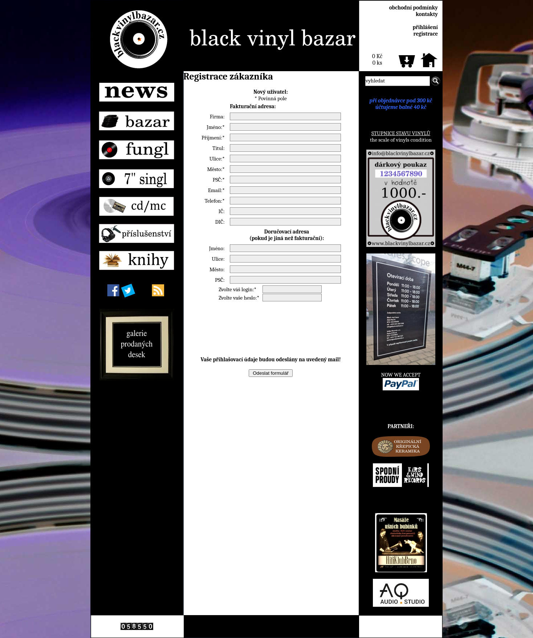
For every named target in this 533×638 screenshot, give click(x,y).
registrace (426, 34)
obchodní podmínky (413, 7)
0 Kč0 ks (377, 59)
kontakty (427, 14)
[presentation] (271, 329)
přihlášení (425, 27)
